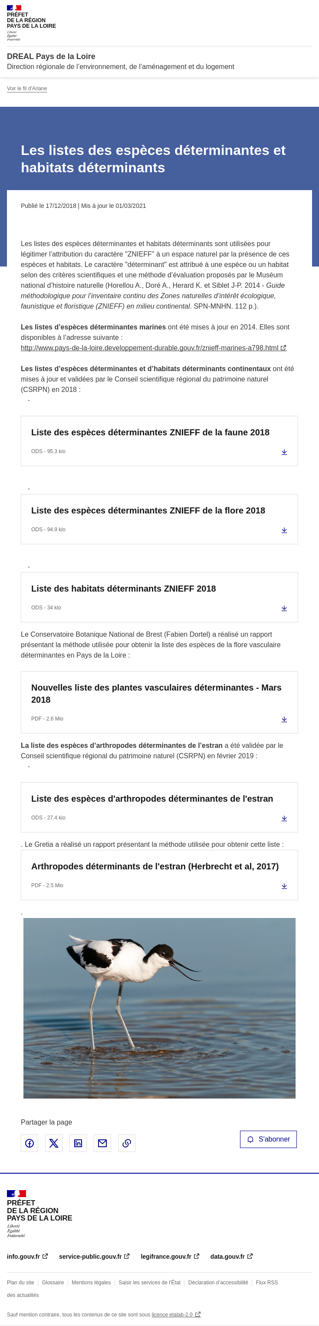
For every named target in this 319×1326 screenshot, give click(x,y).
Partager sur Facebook (29, 1143)
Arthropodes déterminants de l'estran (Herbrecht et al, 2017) (155, 866)
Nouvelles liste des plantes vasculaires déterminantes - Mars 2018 (156, 693)
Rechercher (289, 10)
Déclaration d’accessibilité (218, 1283)
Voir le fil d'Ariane (27, 89)
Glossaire (53, 1283)
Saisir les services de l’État (149, 1283)
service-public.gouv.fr (90, 1256)
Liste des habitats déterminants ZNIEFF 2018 (123, 588)
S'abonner (268, 1139)
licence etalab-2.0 (172, 1315)
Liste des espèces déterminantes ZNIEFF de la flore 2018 (148, 510)
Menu (307, 10)
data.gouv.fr (227, 1256)
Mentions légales (91, 1283)
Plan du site (20, 1283)
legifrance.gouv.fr (166, 1256)
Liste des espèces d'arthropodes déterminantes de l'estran (152, 798)
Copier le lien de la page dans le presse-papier (126, 1143)
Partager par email (102, 1143)
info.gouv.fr (23, 1256)
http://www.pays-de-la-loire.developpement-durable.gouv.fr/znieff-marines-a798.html (149, 348)
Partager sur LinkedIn (78, 1143)
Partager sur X (53, 1143)
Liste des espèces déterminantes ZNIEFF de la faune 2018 (150, 432)
